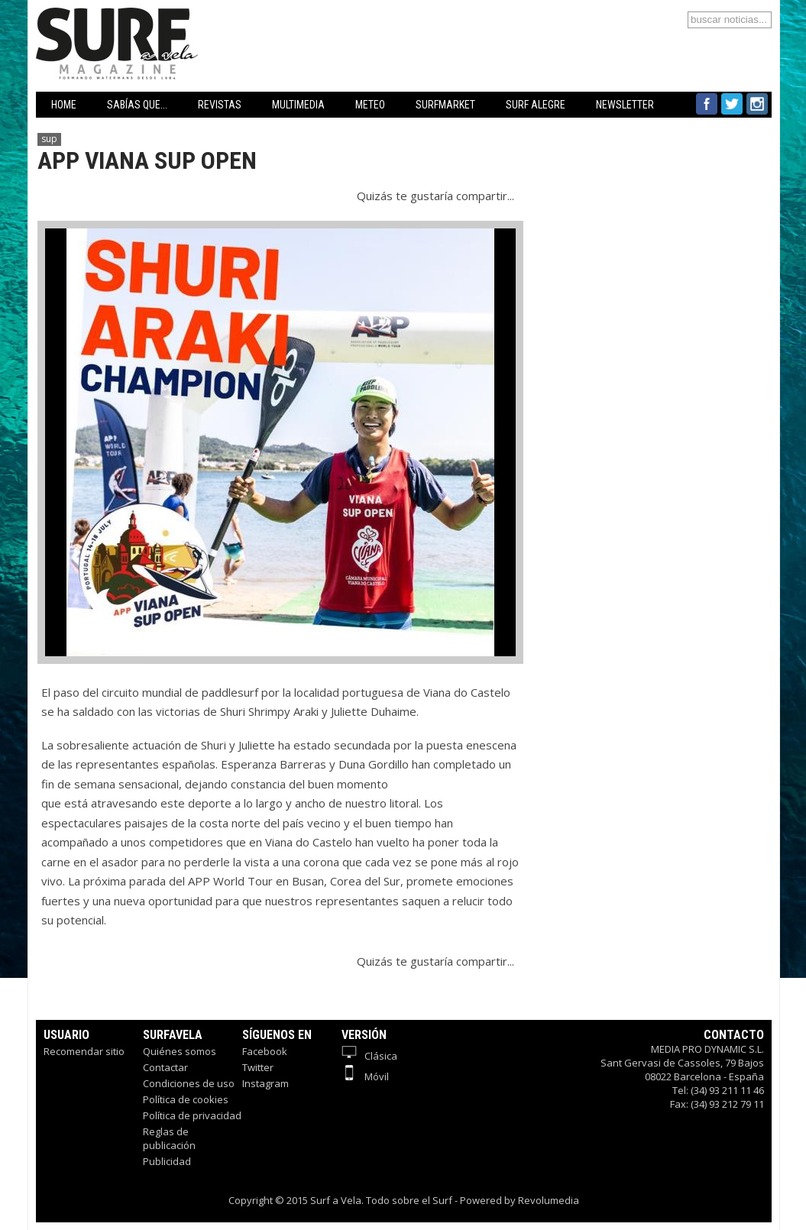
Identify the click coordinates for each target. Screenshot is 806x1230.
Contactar (165, 1067)
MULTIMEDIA (298, 105)
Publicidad (167, 1161)
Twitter (258, 1067)
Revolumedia (548, 1200)
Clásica (369, 1056)
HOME (63, 105)
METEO (370, 105)
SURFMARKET (445, 105)
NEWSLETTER (625, 105)
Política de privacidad (192, 1115)
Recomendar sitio (84, 1051)
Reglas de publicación (169, 1138)
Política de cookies (185, 1099)
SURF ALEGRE (535, 105)
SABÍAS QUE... (137, 105)
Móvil (365, 1076)
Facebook (264, 1051)
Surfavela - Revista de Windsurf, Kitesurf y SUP (190, 21)
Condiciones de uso (189, 1083)
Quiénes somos (179, 1051)
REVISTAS (219, 105)
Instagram (265, 1083)
